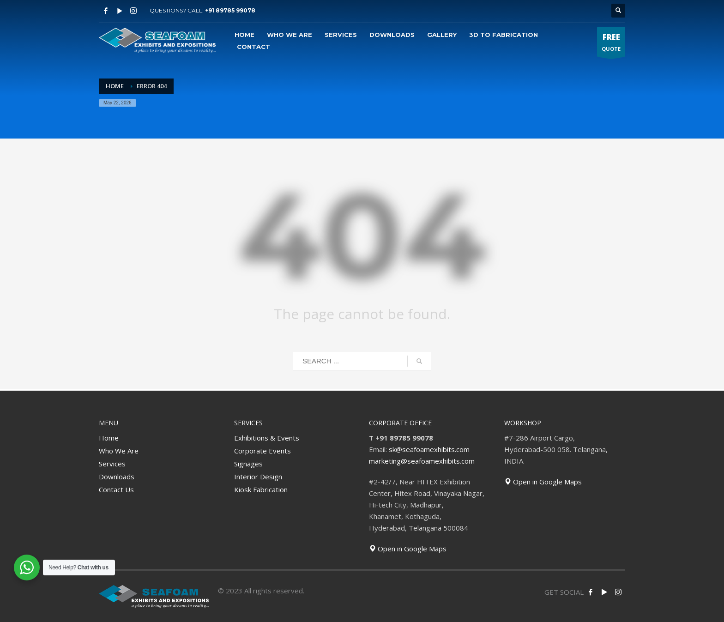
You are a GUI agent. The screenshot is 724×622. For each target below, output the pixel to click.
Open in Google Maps (407, 548)
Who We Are (119, 450)
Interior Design (258, 476)
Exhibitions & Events (266, 437)
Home (109, 437)
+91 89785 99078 (230, 10)
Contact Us (116, 489)
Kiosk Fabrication (261, 489)
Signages (248, 463)
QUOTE (611, 44)
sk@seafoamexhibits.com (429, 449)
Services (112, 463)
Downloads (116, 476)
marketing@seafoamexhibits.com (422, 460)
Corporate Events (262, 450)
